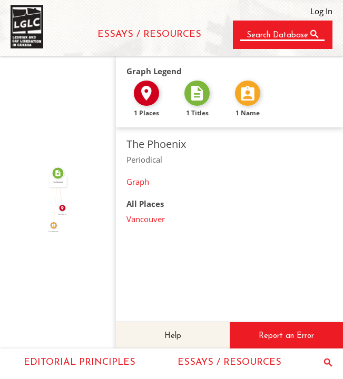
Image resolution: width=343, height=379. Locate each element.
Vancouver (145, 219)
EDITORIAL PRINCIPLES (79, 362)
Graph (137, 181)
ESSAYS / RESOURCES (149, 34)
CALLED (54, 199)
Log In (321, 11)
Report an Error (286, 336)
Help (172, 336)
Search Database (277, 35)
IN (61, 190)
